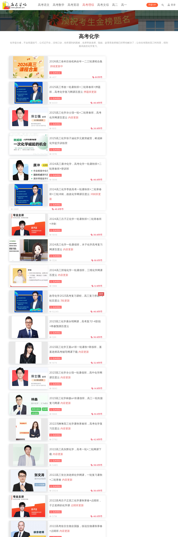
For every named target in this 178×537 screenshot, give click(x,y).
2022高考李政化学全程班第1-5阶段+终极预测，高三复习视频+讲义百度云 (144, 322)
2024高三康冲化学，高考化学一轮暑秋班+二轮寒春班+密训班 (62, 121)
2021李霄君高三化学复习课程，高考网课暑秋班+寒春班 (63, 436)
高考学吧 (14, 5)
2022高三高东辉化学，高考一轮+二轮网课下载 (144, 262)
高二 (115, 5)
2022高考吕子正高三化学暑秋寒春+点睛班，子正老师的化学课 (144, 292)
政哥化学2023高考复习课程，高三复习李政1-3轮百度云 (145, 178)
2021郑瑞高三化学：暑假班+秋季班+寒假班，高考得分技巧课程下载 (144, 493)
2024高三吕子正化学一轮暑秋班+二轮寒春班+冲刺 (63, 150)
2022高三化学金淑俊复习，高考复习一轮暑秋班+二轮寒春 (144, 351)
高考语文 (43, 5)
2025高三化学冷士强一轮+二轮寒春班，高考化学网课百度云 (63, 93)
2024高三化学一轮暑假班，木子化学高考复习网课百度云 (144, 150)
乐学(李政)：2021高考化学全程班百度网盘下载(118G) (144, 408)
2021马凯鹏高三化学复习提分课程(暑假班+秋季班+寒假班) (62, 490)
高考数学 (58, 5)
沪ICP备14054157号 (89, 529)
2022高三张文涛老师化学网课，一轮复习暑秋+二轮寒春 (62, 289)
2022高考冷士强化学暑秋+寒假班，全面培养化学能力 (63, 349)
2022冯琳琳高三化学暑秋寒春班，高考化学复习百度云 (62, 262)
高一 (124, 5)
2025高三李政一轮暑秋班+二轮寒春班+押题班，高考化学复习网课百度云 (144, 66)
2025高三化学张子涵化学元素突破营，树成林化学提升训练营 (144, 93)
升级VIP (152, 5)
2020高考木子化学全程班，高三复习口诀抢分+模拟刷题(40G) (144, 463)
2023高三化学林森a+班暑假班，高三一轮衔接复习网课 (144, 235)
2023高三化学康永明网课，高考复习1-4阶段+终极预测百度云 (63, 205)
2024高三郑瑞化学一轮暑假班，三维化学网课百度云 (62, 178)
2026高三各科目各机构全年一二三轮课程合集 (62, 64)
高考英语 (73, 5)
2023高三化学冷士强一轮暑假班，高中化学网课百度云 (63, 235)
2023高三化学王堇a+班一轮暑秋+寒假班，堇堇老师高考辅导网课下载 (145, 207)
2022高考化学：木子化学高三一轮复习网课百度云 (144, 379)
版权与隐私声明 (96, 523)
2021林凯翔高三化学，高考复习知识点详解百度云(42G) (63, 406)
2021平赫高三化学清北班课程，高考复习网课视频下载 (145, 436)
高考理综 (88, 5)
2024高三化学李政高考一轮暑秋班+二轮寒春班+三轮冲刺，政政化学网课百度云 (144, 123)
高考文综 (103, 5)
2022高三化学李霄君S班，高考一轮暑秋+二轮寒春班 (63, 379)
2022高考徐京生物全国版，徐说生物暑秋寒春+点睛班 (62, 319)
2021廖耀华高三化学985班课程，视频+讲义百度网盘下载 (63, 463)
